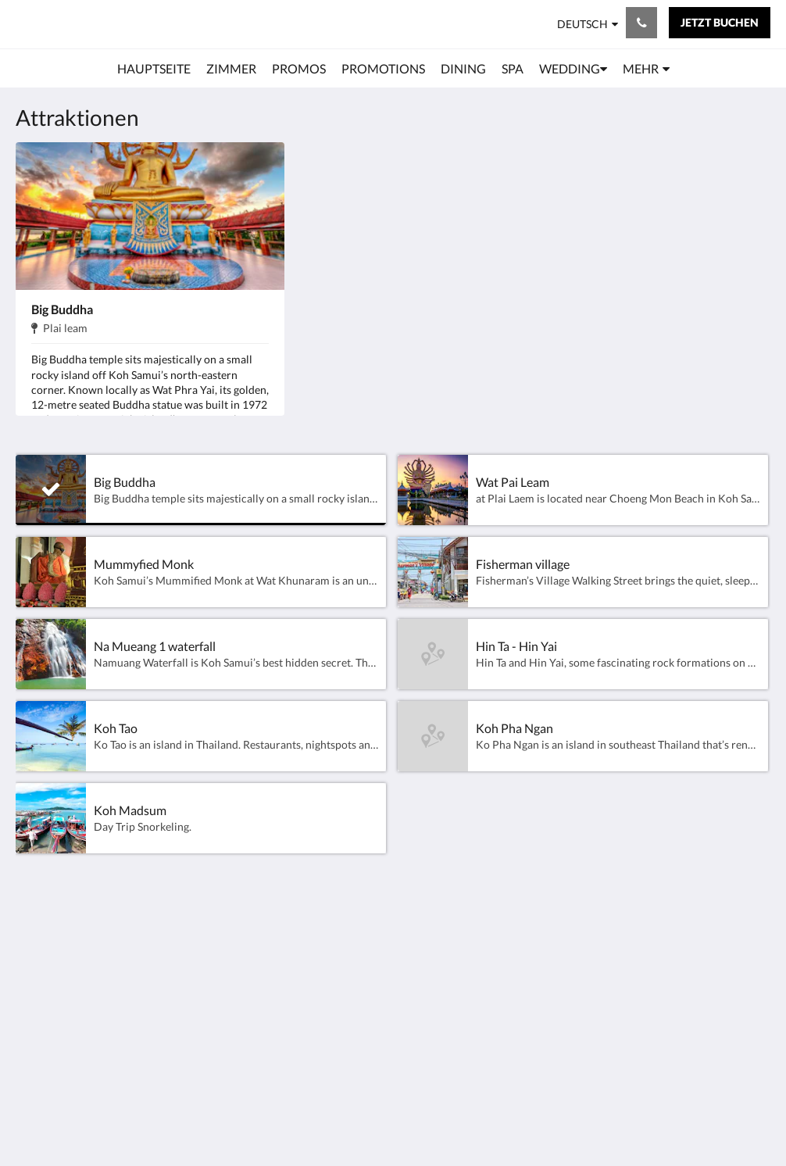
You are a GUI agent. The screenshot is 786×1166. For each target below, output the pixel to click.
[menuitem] (154, 68)
